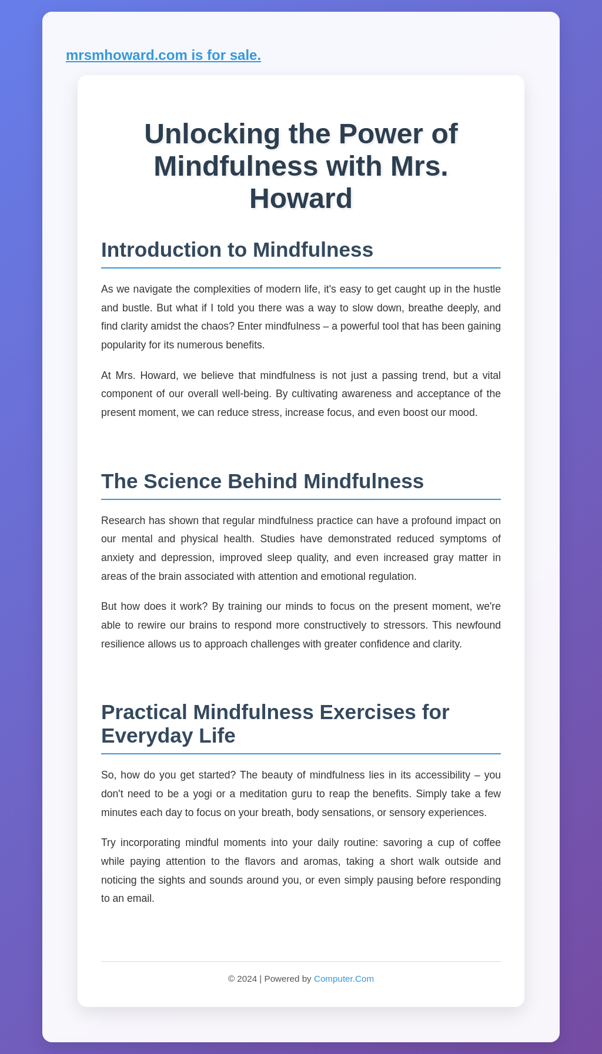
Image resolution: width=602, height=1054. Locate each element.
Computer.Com (344, 978)
